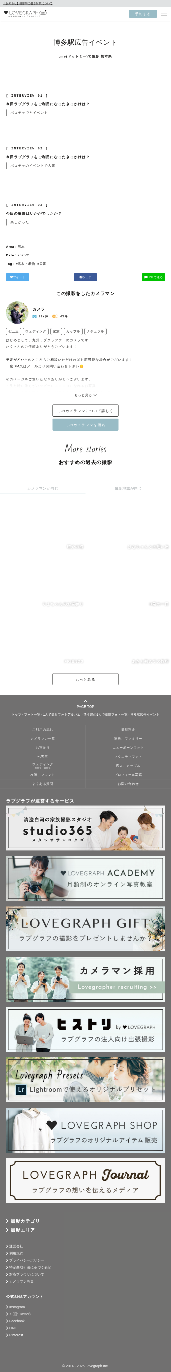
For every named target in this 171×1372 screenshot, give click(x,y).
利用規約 (16, 1253)
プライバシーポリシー (26, 1261)
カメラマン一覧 (42, 739)
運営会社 (16, 1246)
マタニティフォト (128, 757)
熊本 (21, 247)
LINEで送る (140, 277)
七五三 (43, 757)
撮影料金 (128, 730)
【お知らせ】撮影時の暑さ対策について (27, 3)
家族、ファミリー (128, 739)
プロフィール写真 (128, 775)
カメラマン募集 (21, 1282)
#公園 (41, 264)
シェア (85, 277)
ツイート (31, 277)
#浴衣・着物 (25, 264)
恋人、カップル (128, 766)
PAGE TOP (85, 704)
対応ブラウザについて (26, 1275)
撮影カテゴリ (25, 1221)
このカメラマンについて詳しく (86, 411)
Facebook (16, 1321)
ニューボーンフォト (128, 748)
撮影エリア (23, 1230)
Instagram (17, 1307)
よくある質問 (42, 784)
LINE (13, 1328)
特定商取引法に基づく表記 (30, 1268)
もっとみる (86, 680)
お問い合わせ (128, 784)
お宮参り (43, 748)
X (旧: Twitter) (20, 1314)
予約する (143, 14)
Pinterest (16, 1335)
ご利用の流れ (42, 730)
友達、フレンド (42, 775)
